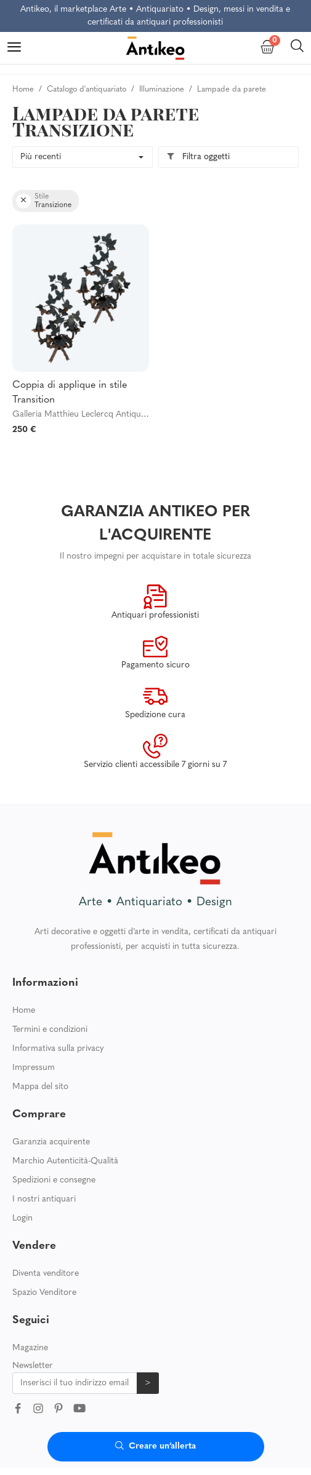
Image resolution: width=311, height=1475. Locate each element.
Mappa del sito (40, 1087)
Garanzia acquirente (51, 1142)
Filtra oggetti (198, 157)
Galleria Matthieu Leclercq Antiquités (83, 414)
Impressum (33, 1067)
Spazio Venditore (44, 1292)
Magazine (30, 1348)
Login (22, 1218)
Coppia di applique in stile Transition (69, 392)
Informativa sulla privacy (58, 1048)
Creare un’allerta (155, 1446)
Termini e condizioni (49, 1029)
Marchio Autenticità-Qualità (65, 1161)
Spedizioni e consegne (53, 1180)
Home (23, 1010)
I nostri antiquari (44, 1199)
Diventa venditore (45, 1273)
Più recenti (40, 157)
